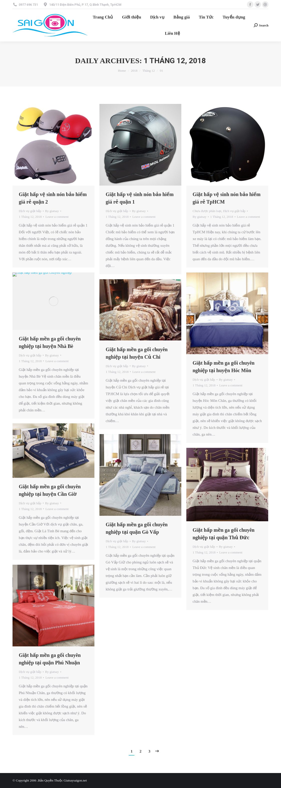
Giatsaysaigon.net (75, 780)
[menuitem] (103, 17)
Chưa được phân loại (207, 211)
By (52, 211)
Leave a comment (56, 217)
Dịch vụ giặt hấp (30, 211)
